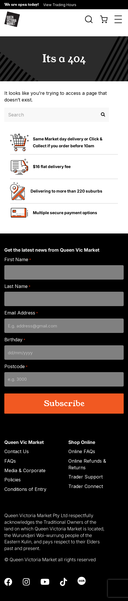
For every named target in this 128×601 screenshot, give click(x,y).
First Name (17, 253)
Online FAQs (81, 444)
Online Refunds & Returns (87, 457)
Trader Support (85, 470)
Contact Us (16, 444)
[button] (64, 4)
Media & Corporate (25, 463)
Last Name (17, 279)
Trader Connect (85, 479)
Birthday (14, 333)
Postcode (16, 360)
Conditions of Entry (25, 482)
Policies (12, 473)
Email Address (21, 306)
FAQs (10, 454)
